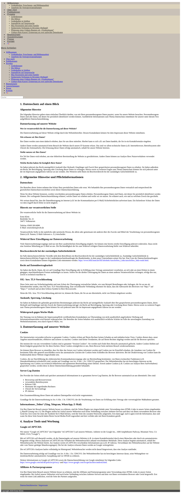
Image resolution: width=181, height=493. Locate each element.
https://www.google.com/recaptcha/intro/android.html (85, 462)
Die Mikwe (15, 68)
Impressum (43, 485)
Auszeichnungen (12, 86)
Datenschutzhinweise (28, 485)
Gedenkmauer (16, 66)
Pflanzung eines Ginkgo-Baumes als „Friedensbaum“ (32, 79)
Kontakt (9, 90)
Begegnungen (11, 84)
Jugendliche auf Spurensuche (23, 72)
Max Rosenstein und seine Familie (25, 75)
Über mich (10, 59)
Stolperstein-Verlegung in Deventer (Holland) (29, 77)
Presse (8, 88)
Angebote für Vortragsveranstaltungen (26, 57)
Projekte (9, 63)
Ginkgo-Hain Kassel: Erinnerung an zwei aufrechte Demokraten (37, 81)
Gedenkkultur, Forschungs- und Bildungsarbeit (30, 54)
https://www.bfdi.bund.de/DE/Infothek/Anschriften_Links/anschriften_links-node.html (113, 260)
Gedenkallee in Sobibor (20, 70)
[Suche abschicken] (25, 97)
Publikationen (11, 61)
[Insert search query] (12, 97)
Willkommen (11, 52)
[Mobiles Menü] (8, 48)
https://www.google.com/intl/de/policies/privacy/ (40, 462)
